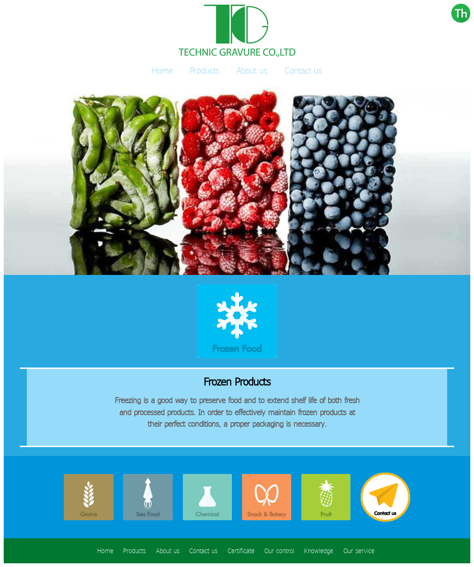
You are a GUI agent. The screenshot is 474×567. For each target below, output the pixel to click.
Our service (358, 551)
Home (162, 70)
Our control (279, 551)
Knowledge (318, 551)
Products (204, 70)
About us (252, 70)
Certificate (241, 551)
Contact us (303, 70)
